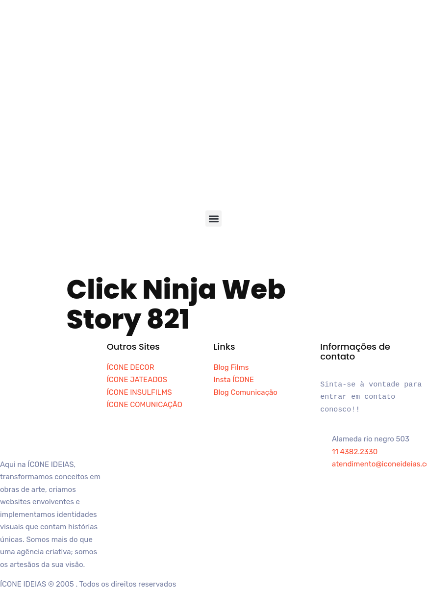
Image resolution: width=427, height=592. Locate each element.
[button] (213, 218)
